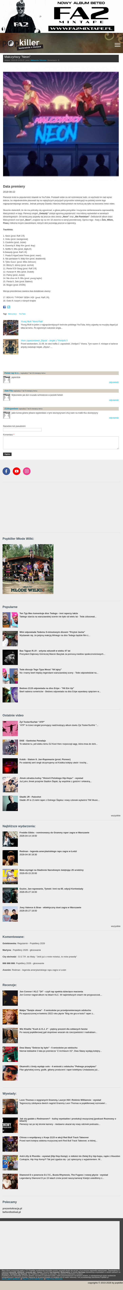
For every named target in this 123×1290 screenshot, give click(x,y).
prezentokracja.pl (12, 1208)
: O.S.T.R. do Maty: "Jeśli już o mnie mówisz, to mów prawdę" (40, 956)
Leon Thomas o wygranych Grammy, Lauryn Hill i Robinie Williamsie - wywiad (60, 1100)
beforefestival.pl (12, 1212)
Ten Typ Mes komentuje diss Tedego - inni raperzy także (49, 613)
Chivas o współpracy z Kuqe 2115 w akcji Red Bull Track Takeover (54, 1137)
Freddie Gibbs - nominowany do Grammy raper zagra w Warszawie (54, 832)
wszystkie (115, 815)
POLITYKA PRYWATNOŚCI (33, 1279)
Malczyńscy (12, 314)
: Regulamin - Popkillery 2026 (24, 943)
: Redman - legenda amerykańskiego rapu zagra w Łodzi (34, 970)
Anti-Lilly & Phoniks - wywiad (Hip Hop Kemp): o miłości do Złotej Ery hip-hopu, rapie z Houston (70, 1156)
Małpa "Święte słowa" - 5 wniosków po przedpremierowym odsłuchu (55, 1010)
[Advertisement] (42, 363)
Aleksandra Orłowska (38, 60)
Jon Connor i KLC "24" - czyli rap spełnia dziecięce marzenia (51, 991)
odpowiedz (114, 382)
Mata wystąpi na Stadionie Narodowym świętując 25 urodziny (52, 870)
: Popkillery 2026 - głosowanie (22, 950)
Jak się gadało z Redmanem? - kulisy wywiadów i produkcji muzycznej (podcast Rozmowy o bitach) (68, 1119)
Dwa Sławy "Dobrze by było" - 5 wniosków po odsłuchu (49, 1047)
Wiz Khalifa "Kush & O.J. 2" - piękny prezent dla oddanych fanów (54, 1029)
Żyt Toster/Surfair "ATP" (32, 722)
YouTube (22, 314)
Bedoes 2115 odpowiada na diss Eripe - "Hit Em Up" (47, 688)
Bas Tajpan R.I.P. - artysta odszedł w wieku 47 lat (45, 651)
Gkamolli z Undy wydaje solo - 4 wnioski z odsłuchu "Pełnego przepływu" (58, 1066)
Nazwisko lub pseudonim (14, 426)
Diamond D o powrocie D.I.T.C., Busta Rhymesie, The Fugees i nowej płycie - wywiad (64, 1175)
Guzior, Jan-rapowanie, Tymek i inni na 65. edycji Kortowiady (51, 888)
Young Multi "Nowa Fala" (32, 321)
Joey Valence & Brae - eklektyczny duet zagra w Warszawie (50, 907)
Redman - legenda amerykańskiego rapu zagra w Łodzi (48, 851)
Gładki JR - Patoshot (30, 797)
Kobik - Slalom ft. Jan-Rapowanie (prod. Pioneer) (45, 759)
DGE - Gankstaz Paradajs (33, 740)
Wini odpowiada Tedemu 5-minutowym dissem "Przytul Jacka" (52, 632)
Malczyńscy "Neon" (17, 57)
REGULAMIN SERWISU (11, 1279)
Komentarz (8, 435)
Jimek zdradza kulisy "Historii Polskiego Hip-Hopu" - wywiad (51, 778)
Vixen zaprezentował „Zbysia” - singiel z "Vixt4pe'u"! (44, 340)
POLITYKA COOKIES (54, 1279)
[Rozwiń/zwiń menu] (117, 45)
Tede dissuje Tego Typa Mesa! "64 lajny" (41, 669)
